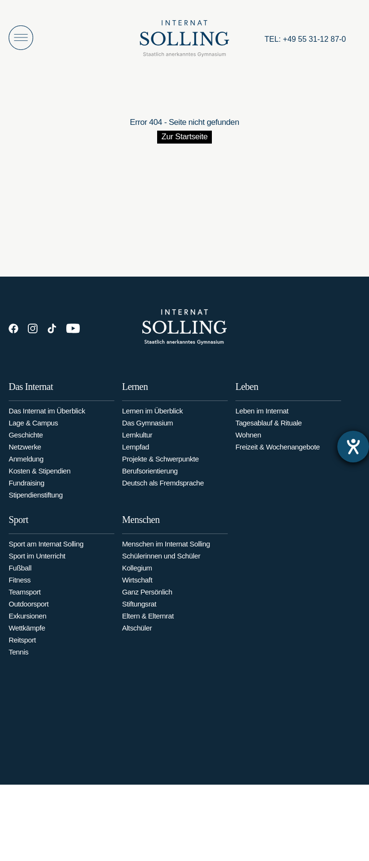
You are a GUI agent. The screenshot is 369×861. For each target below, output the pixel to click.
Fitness (20, 589)
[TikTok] (52, 328)
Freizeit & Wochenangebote (277, 455)
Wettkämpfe (27, 637)
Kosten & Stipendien (40, 474)
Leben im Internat (261, 419)
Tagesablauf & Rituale (268, 431)
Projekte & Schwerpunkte (160, 464)
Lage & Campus (33, 426)
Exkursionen (27, 625)
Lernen (135, 392)
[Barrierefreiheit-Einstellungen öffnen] (353, 446)
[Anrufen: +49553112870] (305, 39)
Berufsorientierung (150, 476)
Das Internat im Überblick (47, 414)
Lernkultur (137, 440)
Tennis (18, 661)
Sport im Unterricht (37, 565)
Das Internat (31, 390)
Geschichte (26, 438)
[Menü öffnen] (21, 37)
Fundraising (26, 486)
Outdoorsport (29, 613)
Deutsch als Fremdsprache (163, 488)
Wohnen (248, 443)
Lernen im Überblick (152, 416)
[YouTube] (73, 328)
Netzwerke (25, 450)
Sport (18, 529)
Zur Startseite (184, 136)
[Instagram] (32, 328)
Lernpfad (135, 452)
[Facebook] (13, 328)
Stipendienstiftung (36, 498)
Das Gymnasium (147, 428)
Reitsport (22, 649)
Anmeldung (26, 462)
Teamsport (25, 601)
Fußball (20, 577)
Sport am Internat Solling (46, 553)
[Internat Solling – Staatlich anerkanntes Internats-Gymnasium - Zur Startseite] (184, 41)
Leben (246, 394)
